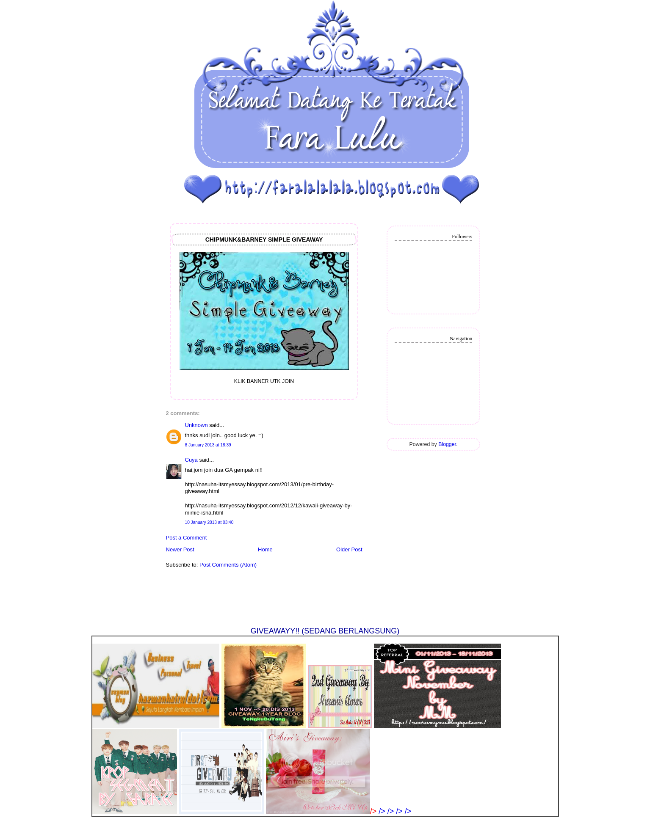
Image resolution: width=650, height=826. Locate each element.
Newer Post (180, 549)
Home (265, 549)
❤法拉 (182, 23)
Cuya (191, 460)
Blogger (447, 444)
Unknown (196, 425)
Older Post (349, 549)
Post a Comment (186, 537)
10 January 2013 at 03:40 (209, 522)
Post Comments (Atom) (228, 565)
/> (383, 811)
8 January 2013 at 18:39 (208, 445)
